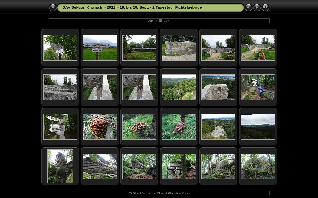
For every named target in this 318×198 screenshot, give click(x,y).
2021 (111, 7)
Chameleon (174, 192)
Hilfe (186, 192)
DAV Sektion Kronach (83, 7)
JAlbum (160, 192)
